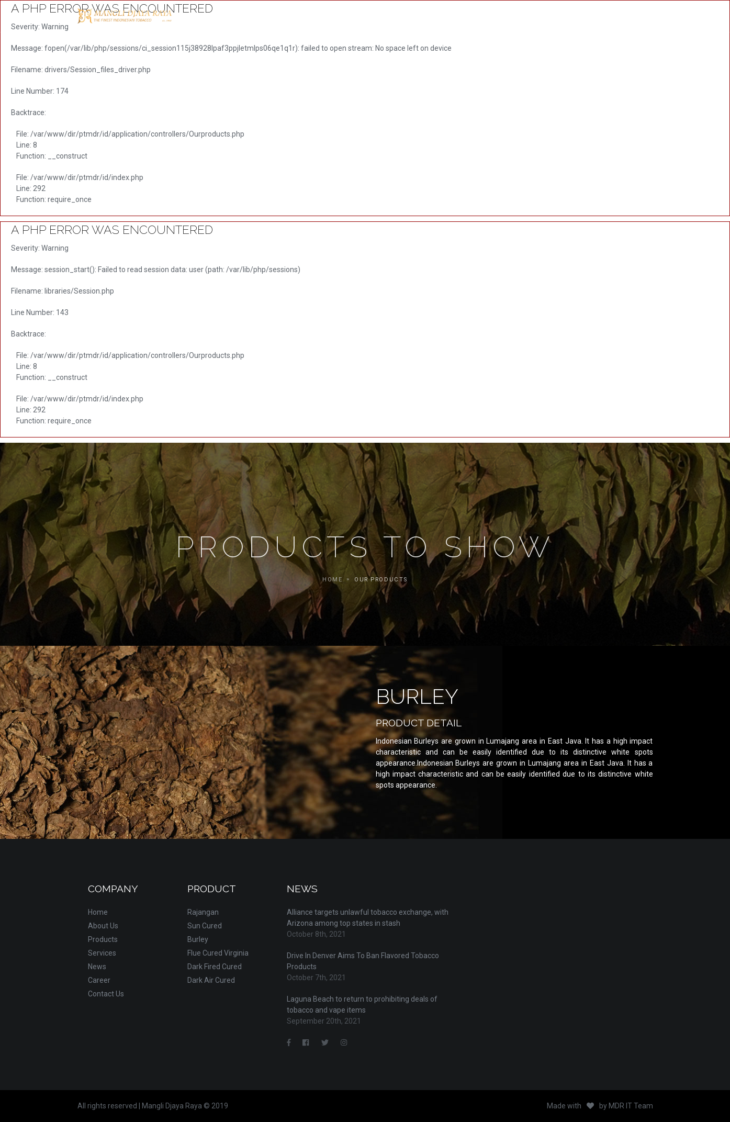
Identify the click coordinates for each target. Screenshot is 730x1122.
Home (98, 912)
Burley (197, 939)
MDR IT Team (631, 1106)
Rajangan (203, 912)
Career (99, 980)
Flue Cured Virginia (218, 953)
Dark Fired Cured (214, 966)
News (97, 966)
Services (102, 953)
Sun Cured (204, 926)
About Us (103, 926)
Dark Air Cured (211, 980)
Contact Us (106, 994)
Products (103, 939)
